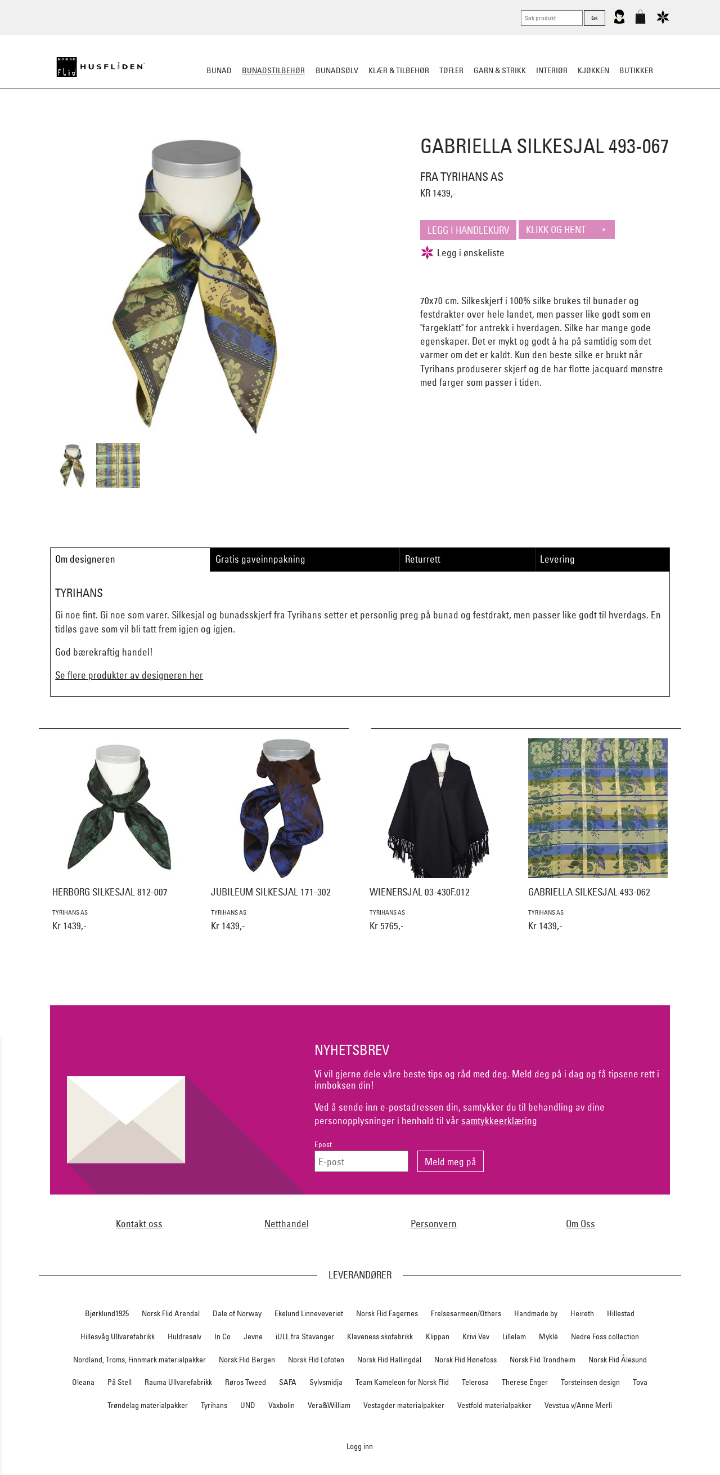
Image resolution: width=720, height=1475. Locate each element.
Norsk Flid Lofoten (316, 1359)
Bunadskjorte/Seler (207, 126)
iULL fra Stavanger (305, 1336)
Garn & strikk (500, 70)
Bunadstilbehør (273, 70)
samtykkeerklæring (499, 1120)
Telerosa (475, 1382)
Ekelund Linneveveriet (308, 1313)
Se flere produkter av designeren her (129, 675)
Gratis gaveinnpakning (260, 559)
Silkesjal (274, 126)
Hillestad (620, 1313)
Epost (323, 1144)
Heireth (582, 1313)
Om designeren (85, 559)
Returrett (422, 559)
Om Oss (580, 1223)
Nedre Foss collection (605, 1336)
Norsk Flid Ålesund (617, 1359)
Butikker (636, 70)
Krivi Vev (475, 1336)
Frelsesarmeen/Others (466, 1313)
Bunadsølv (337, 70)
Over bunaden (389, 126)
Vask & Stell (553, 126)
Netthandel (286, 1223)
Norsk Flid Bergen (247, 1359)
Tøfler (451, 70)
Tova (640, 1382)
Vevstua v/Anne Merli (578, 1405)
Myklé (548, 1336)
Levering (557, 559)
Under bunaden (455, 126)
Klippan (437, 1336)
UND (247, 1405)
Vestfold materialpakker (494, 1405)
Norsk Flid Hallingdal (389, 1359)
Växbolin (281, 1405)
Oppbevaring (326, 126)
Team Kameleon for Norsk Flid (402, 1382)
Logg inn (359, 1446)
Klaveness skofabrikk (380, 1336)
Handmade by (535, 1313)
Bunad (219, 70)
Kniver (508, 126)
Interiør (552, 70)
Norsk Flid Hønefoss (465, 1359)
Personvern (434, 1223)
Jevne (253, 1336)
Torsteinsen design (590, 1382)
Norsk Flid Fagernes (387, 1313)
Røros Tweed (245, 1382)
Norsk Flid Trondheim (542, 1359)
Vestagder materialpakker (403, 1405)
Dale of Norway (237, 1313)
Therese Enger (525, 1382)
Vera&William (329, 1405)
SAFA (287, 1382)
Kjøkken (593, 70)
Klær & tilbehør (398, 70)
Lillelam (514, 1336)
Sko (151, 126)
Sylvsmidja (326, 1382)
